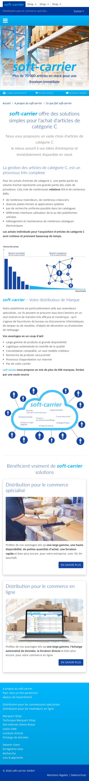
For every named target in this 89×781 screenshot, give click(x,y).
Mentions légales (57, 775)
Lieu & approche (13, 757)
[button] (32, 4)
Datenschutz (78, 775)
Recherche (9, 753)
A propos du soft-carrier (28, 103)
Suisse (78, 11)
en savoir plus (71, 562)
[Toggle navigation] (5, 20)
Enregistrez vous (13, 749)
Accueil (7, 103)
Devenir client (11, 744)
